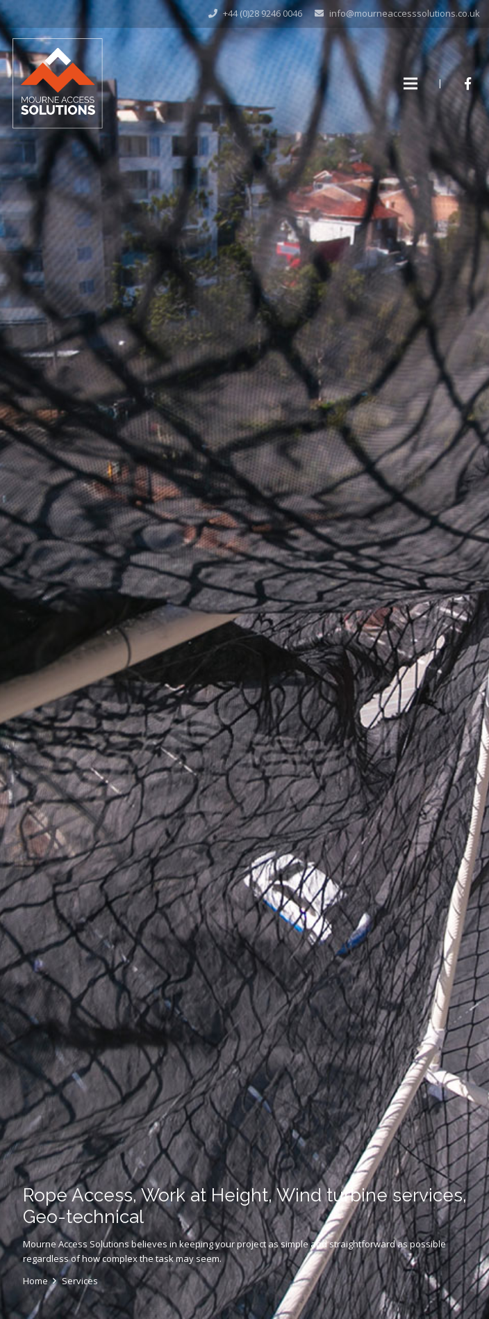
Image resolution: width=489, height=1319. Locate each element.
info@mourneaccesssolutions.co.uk (404, 13)
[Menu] (411, 83)
